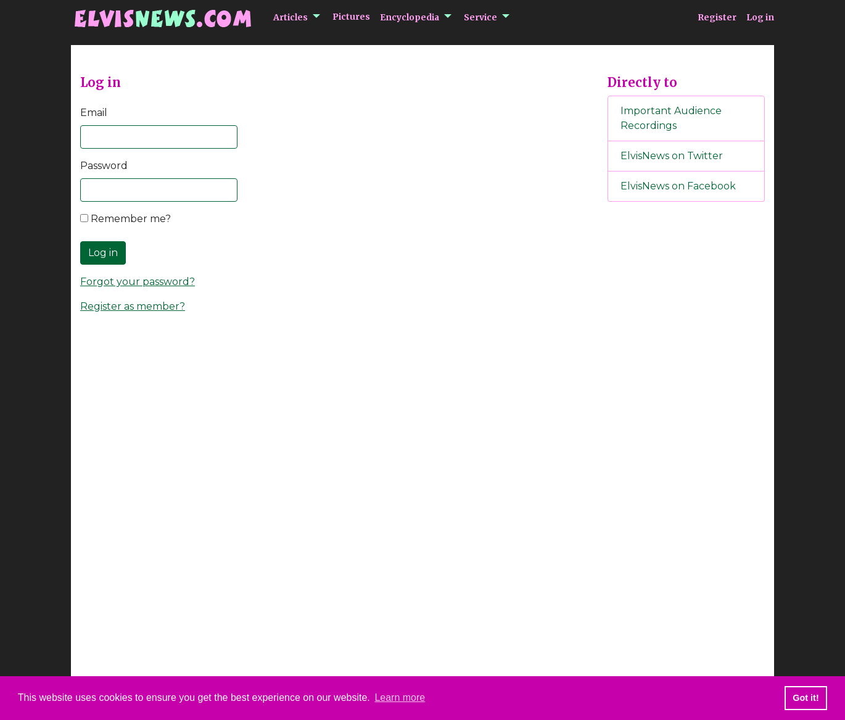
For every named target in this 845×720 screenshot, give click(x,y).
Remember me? (125, 219)
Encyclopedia (409, 17)
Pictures (351, 16)
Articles (290, 17)
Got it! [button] (805, 698)
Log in (760, 17)
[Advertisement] (686, 416)
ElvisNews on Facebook (678, 186)
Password (104, 166)
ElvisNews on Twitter (671, 156)
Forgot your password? (137, 282)
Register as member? (132, 306)
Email (93, 112)
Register (717, 17)
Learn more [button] (399, 697)
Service (480, 17)
